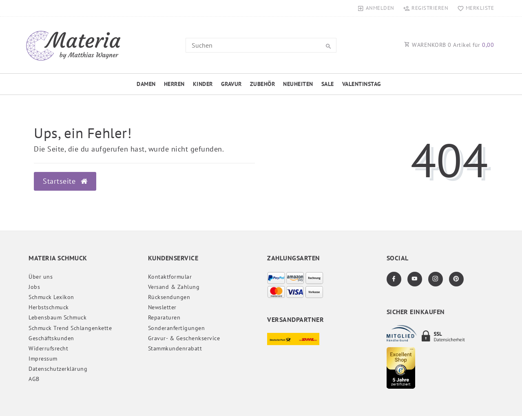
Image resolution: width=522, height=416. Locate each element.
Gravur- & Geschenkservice (184, 338)
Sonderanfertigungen (176, 328)
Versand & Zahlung (174, 287)
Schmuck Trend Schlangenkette (70, 328)
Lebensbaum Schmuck (57, 317)
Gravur (231, 84)
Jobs (34, 287)
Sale (327, 84)
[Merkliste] (473, 8)
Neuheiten (298, 84)
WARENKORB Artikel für (449, 44)
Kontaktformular (170, 276)
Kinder (203, 84)
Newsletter (162, 307)
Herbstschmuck (49, 307)
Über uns (41, 276)
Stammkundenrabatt (175, 348)
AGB (34, 379)
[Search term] (261, 45)
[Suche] (328, 46)
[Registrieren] (426, 8)
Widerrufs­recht (48, 348)
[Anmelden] (376, 8)
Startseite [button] (65, 181)
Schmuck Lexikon (51, 297)
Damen (146, 84)
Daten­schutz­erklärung (58, 368)
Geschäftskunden (51, 338)
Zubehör (262, 84)
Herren (174, 84)
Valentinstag (361, 84)
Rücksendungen (169, 297)
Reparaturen (164, 317)
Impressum (43, 358)
